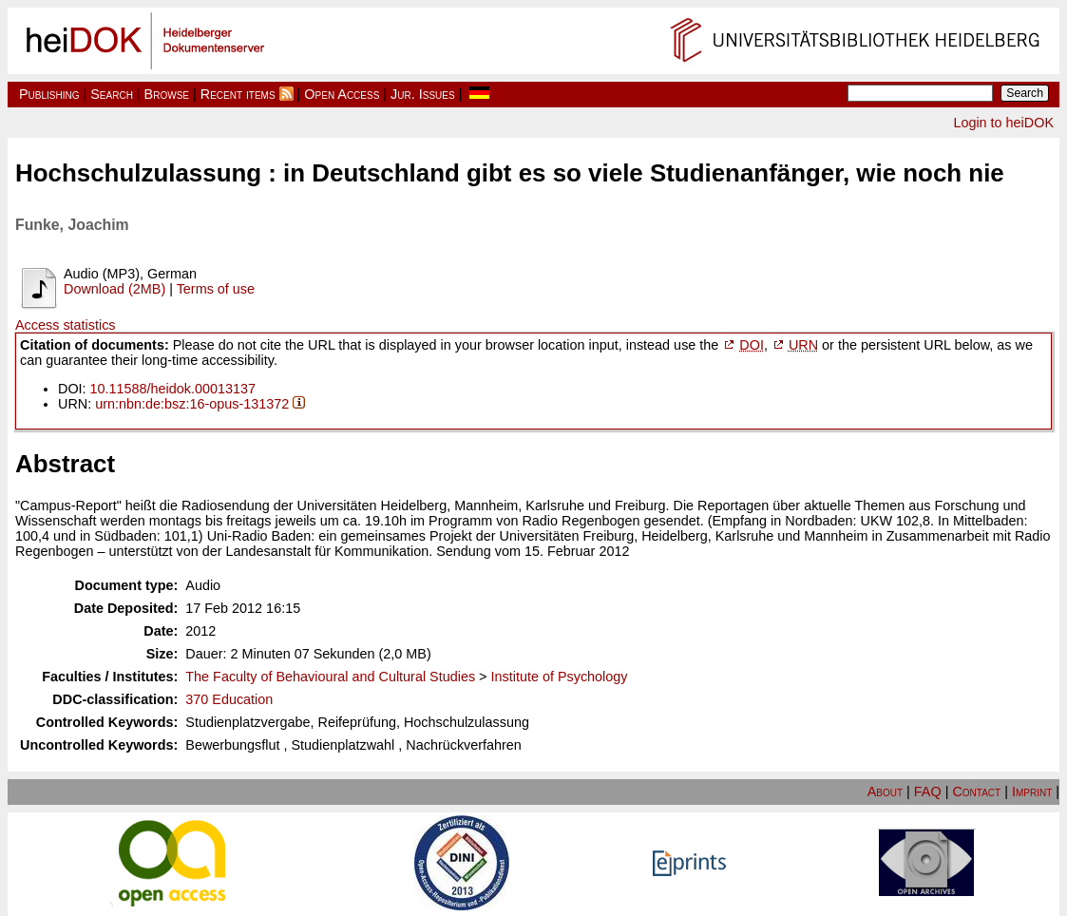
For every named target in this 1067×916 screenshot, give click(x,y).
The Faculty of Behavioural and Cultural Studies (330, 676)
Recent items (238, 94)
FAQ (928, 791)
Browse (166, 94)
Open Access (341, 94)
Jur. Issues (423, 94)
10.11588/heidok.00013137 (173, 388)
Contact (976, 791)
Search (111, 94)
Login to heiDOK (1003, 122)
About (885, 791)
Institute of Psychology (559, 676)
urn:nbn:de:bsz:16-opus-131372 (192, 403)
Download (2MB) (114, 288)
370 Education (229, 699)
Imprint (1032, 791)
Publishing (49, 94)
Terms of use (216, 288)
